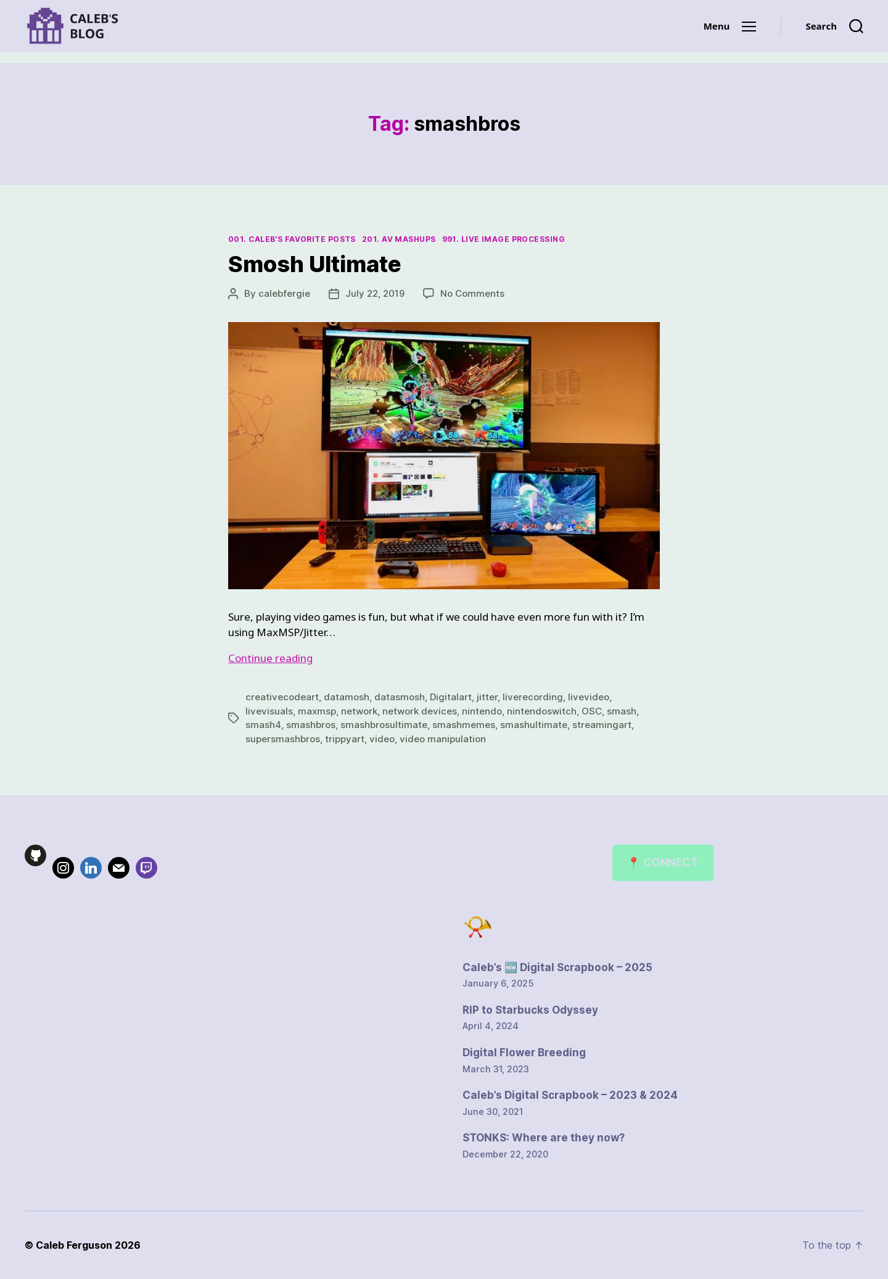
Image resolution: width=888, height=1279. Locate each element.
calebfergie (284, 293)
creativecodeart (282, 697)
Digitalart (451, 697)
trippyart (344, 739)
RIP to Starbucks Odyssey (530, 1010)
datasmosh (399, 697)
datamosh (346, 697)
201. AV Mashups (399, 239)
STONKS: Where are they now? (543, 1138)
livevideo (588, 697)
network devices (419, 711)
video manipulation (443, 739)
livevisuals (269, 711)
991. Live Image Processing (503, 239)
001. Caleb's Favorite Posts (292, 239)
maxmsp (317, 711)
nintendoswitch (542, 711)
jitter (487, 697)
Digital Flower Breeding (524, 1052)
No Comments (472, 293)
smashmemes (463, 725)
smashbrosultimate (383, 725)
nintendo (482, 711)
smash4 (263, 725)
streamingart (601, 725)
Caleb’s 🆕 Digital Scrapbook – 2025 (557, 967)
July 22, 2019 (375, 293)
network (359, 711)
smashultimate (533, 725)
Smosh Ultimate (314, 264)
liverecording (533, 697)
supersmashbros (282, 739)
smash (621, 711)
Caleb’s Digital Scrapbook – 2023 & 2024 (570, 1095)
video (382, 739)
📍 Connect (662, 862)
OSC (592, 711)
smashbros (310, 725)
